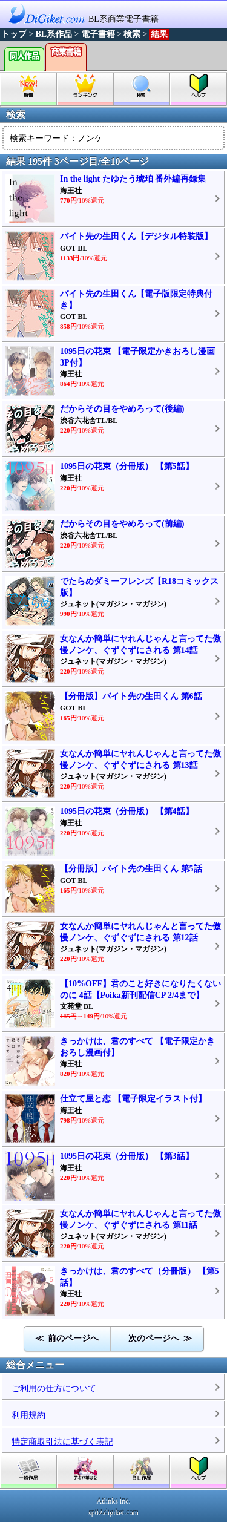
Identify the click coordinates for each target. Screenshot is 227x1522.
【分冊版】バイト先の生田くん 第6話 (131, 696)
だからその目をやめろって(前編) (122, 523)
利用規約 (28, 1415)
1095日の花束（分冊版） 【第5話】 (127, 466)
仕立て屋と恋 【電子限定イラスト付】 (133, 1098)
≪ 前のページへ (67, 1338)
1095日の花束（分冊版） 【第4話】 (127, 811)
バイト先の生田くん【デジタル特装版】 (136, 236)
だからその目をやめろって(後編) (122, 408)
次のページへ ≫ (160, 1338)
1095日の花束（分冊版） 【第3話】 (127, 1156)
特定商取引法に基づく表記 (62, 1441)
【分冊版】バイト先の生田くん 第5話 (131, 868)
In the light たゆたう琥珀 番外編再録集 (133, 178)
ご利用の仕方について (54, 1388)
